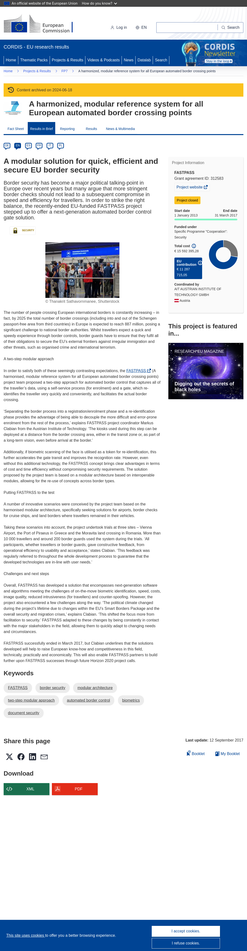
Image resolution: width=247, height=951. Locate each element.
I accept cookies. (186, 931)
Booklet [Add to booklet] (196, 753)
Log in (118, 27)
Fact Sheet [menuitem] (15, 129)
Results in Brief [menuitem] (41, 129)
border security (52, 688)
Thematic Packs (34, 60)
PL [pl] (60, 145)
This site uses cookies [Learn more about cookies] (25, 935)
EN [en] (18, 145)
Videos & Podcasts (103, 60)
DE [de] (7, 145)
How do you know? (99, 3)
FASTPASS (137, 371)
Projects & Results (67, 60)
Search (161, 60)
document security (23, 713)
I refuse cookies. (186, 943)
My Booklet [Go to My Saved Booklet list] (227, 753)
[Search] (230, 27)
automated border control (88, 700)
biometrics (131, 700)
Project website (190, 188)
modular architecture (95, 688)
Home (11, 60)
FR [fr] (39, 145)
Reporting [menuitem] (67, 129)
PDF (78, 789)
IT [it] (49, 145)
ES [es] (28, 145)
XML (30, 789)
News (128, 60)
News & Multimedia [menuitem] (120, 129)
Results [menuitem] (91, 129)
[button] (141, 27)
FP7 (65, 71)
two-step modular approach (31, 700)
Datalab (144, 60)
